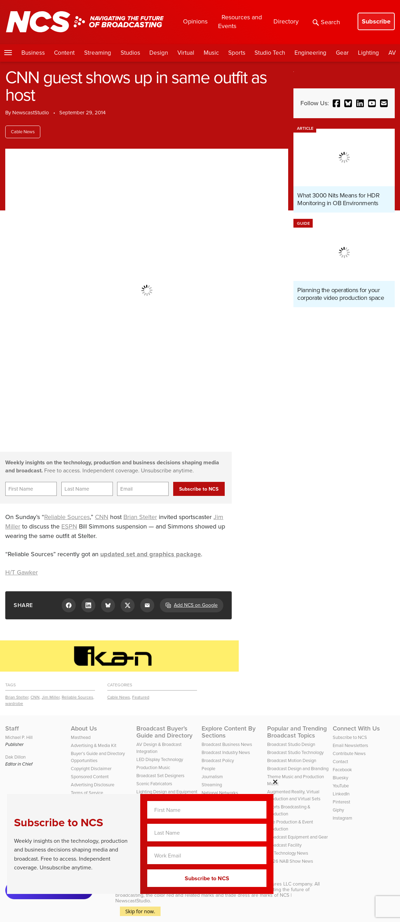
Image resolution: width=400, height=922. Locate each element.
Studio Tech (270, 52)
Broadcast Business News (227, 744)
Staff (12, 728)
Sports (236, 52)
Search (326, 22)
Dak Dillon (15, 757)
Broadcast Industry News (226, 752)
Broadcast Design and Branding (297, 768)
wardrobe (14, 703)
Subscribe (376, 21)
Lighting (368, 52)
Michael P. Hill (19, 737)
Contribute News (349, 753)
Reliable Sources (67, 516)
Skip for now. (140, 911)
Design (158, 52)
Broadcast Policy (218, 760)
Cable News (23, 131)
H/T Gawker (21, 572)
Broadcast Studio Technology (295, 752)
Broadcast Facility (284, 845)
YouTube (341, 785)
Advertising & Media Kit (93, 745)
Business (33, 52)
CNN (101, 516)
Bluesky (340, 777)
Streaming (97, 52)
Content (64, 52)
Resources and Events (240, 22)
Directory (286, 21)
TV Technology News (287, 853)
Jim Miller (51, 697)
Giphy (338, 810)
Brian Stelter (140, 516)
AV (392, 52)
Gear (342, 52)
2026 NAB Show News (290, 861)
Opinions (195, 21)
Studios (130, 52)
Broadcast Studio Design (291, 744)
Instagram (342, 818)
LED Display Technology (159, 759)
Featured (140, 697)
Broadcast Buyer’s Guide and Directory (164, 732)
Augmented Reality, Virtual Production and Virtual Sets (293, 795)
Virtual (185, 52)
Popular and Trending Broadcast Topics (297, 732)
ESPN (69, 526)
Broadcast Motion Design (291, 760)
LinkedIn (341, 793)
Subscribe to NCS (350, 737)
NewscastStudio (30, 112)
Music (211, 52)
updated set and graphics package (150, 554)
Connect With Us (356, 728)
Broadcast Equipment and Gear (297, 837)
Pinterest (341, 802)
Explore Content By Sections (229, 732)
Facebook (342, 769)
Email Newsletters (350, 745)
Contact (340, 761)
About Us (84, 728)
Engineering (310, 52)
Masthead (80, 737)
